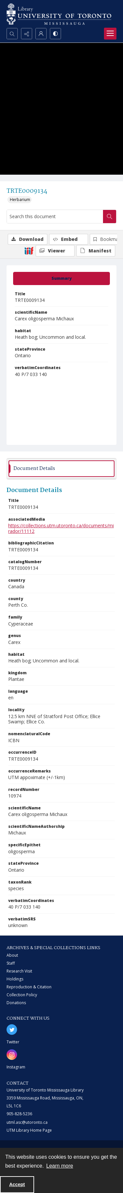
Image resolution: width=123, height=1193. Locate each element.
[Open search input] (12, 33)
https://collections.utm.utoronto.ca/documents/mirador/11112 (61, 528)
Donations (16, 1002)
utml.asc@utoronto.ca (27, 1122)
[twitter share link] (12, 1029)
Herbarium (20, 199)
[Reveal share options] (26, 33)
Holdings (15, 979)
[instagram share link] (12, 1054)
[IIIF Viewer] (55, 251)
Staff (11, 963)
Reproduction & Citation (29, 987)
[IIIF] (29, 250)
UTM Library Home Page (29, 1130)
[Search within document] (109, 216)
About (12, 955)
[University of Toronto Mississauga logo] (59, 14)
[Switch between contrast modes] (55, 33)
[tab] (61, 278)
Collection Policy (22, 995)
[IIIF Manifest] (95, 251)
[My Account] (41, 33)
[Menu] (110, 34)
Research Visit (19, 971)
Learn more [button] (59, 1166)
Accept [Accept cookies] (17, 1184)
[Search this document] (55, 216)
